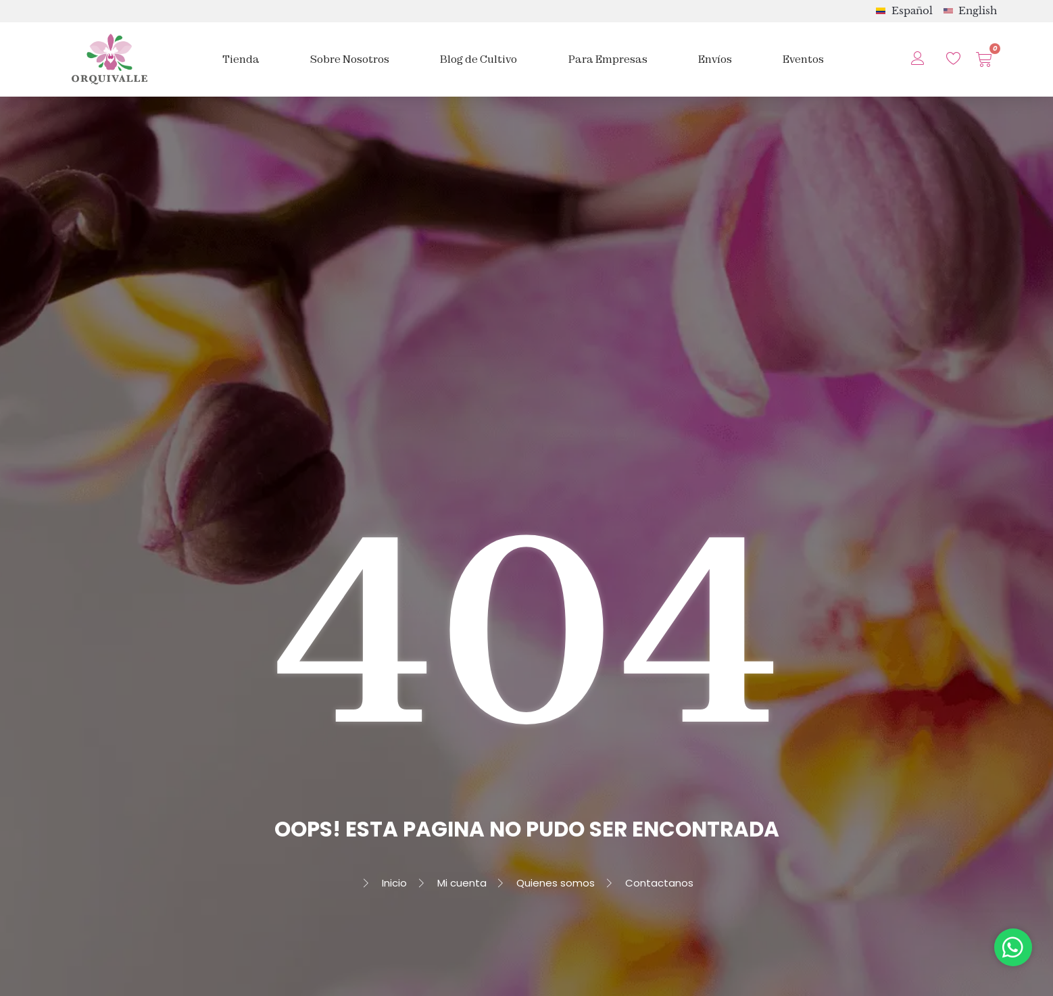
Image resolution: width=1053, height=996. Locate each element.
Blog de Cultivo (478, 59)
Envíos (715, 59)
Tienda (241, 59)
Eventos (803, 59)
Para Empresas (607, 59)
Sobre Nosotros (349, 59)
